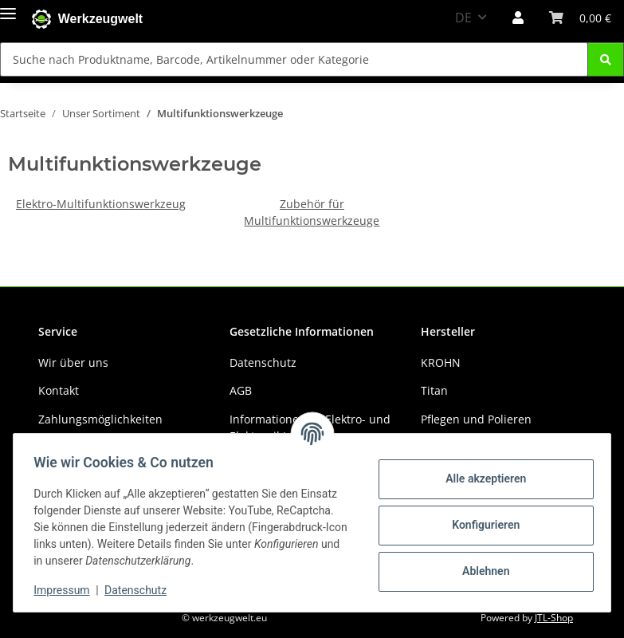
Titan (434, 390)
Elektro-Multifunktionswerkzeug (101, 203)
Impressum (67, 590)
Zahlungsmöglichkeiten (100, 419)
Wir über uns (73, 362)
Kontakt (58, 390)
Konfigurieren (480, 524)
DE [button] (463, 17)
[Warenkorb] (580, 17)
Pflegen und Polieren (476, 419)
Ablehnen (480, 571)
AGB (241, 390)
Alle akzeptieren (480, 478)
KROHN (441, 362)
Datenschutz (141, 590)
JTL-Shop (554, 617)
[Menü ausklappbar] (8, 10)
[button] (518, 17)
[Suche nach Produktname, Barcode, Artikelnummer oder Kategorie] (294, 59)
